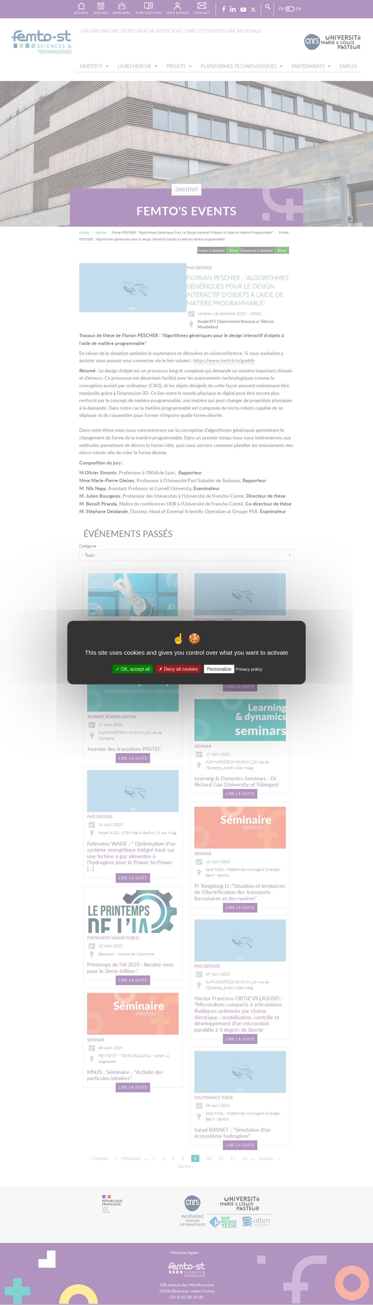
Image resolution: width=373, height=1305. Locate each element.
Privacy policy (248, 669)
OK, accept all (133, 669)
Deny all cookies (178, 669)
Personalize (219, 669)
